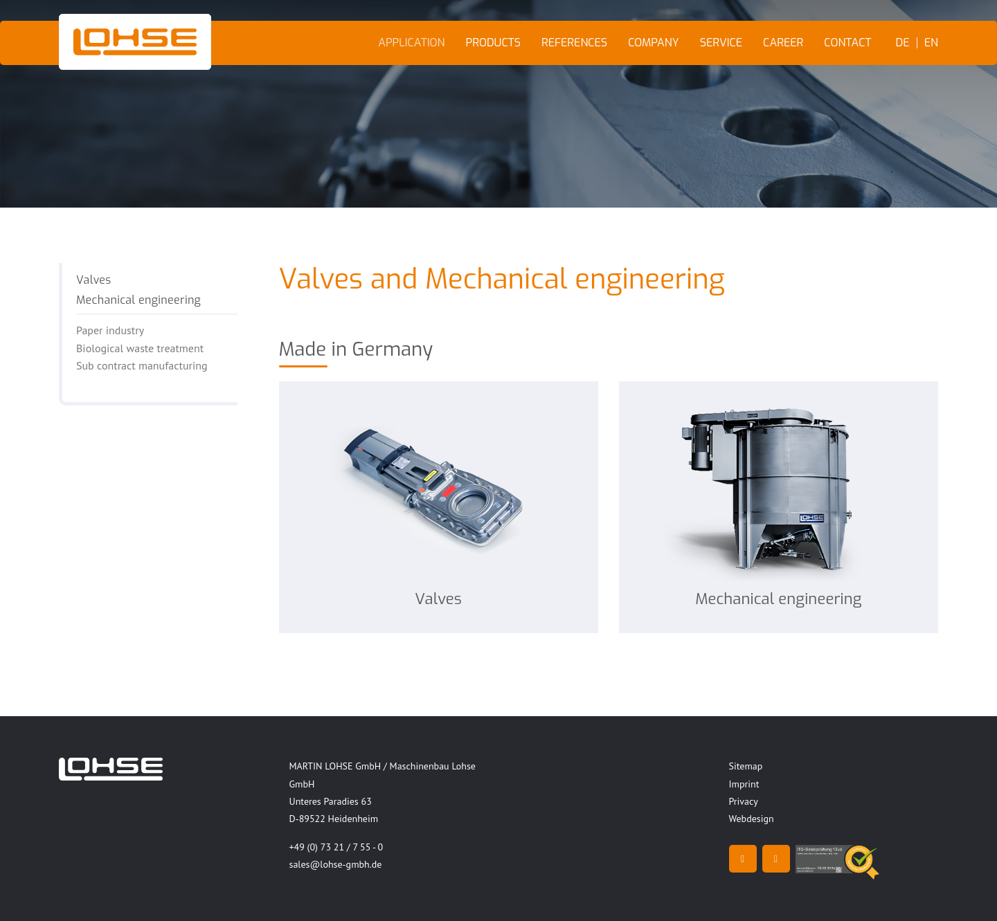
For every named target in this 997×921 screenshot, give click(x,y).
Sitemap (746, 766)
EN (931, 42)
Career (783, 42)
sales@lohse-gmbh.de (335, 864)
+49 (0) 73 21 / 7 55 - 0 (336, 847)
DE (903, 42)
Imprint (744, 784)
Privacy (743, 801)
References (574, 42)
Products (493, 42)
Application (411, 42)
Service (721, 42)
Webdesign (751, 818)
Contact (847, 42)
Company (653, 42)
